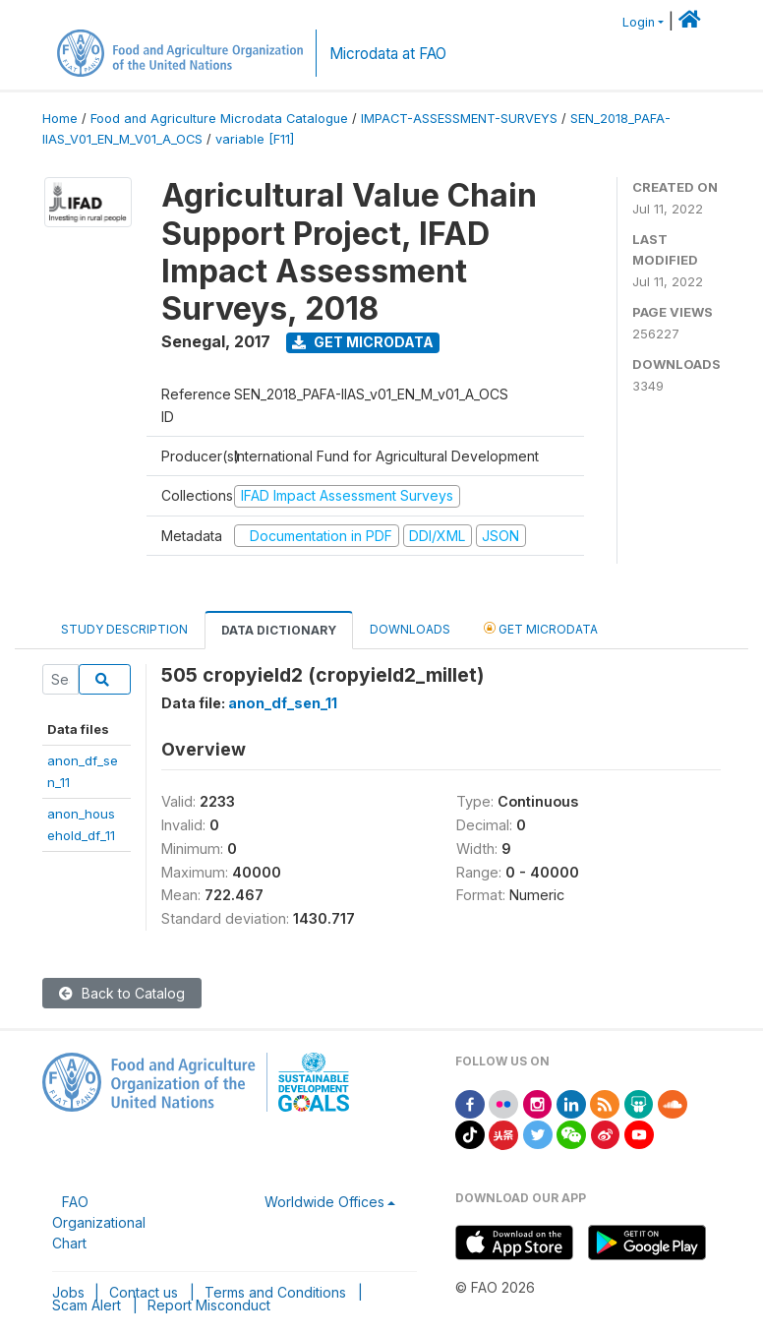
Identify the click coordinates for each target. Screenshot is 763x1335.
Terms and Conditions (275, 1292)
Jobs (68, 1292)
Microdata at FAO (387, 53)
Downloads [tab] (410, 629)
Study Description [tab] (124, 629)
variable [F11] (254, 139)
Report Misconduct (208, 1305)
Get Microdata (363, 342)
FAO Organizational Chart (99, 1222)
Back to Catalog (122, 993)
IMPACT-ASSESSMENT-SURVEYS (459, 118)
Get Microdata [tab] (541, 628)
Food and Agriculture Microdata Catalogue (219, 118)
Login (638, 22)
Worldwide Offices (324, 1201)
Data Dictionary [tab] (278, 630)
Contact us (143, 1292)
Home (60, 118)
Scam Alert (86, 1305)
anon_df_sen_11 (282, 703)
